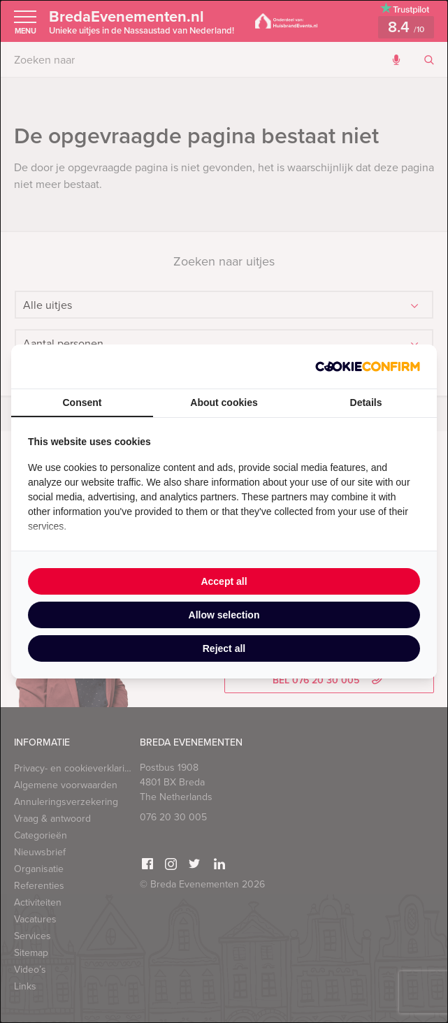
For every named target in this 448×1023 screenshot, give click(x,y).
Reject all (224, 648)
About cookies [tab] (223, 402)
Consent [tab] (82, 402)
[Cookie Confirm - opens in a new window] (367, 366)
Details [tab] (366, 402)
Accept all (224, 581)
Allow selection (224, 615)
